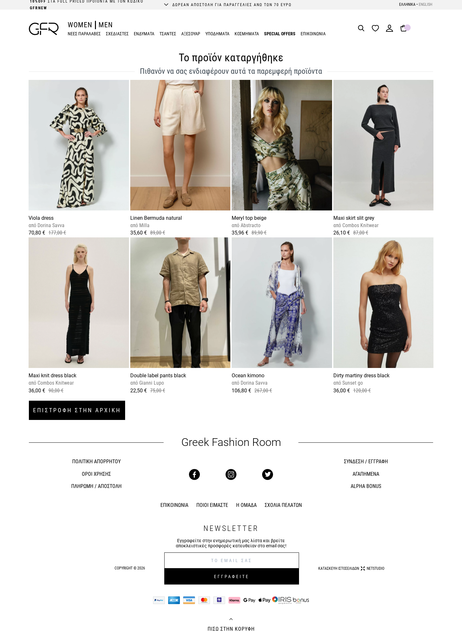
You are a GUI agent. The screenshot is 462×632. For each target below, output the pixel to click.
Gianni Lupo (151, 383)
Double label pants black (158, 375)
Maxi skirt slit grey (353, 218)
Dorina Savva (50, 225)
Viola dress (41, 218)
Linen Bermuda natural (156, 218)
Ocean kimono (248, 375)
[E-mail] (231, 560)
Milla (144, 225)
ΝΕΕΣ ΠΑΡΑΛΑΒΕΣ (84, 33)
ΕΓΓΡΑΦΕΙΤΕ (231, 576)
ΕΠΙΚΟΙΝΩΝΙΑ (313, 33)
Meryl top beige (249, 218)
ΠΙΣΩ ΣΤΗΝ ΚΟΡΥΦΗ (231, 629)
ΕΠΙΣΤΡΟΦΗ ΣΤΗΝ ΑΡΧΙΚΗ (77, 410)
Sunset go (352, 383)
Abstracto (250, 225)
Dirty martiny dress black (361, 375)
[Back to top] (231, 620)
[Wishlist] (377, 28)
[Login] (389, 30)
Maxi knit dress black (52, 375)
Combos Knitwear (360, 225)
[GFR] (44, 29)
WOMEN (80, 25)
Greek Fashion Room (231, 442)
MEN (105, 25)
